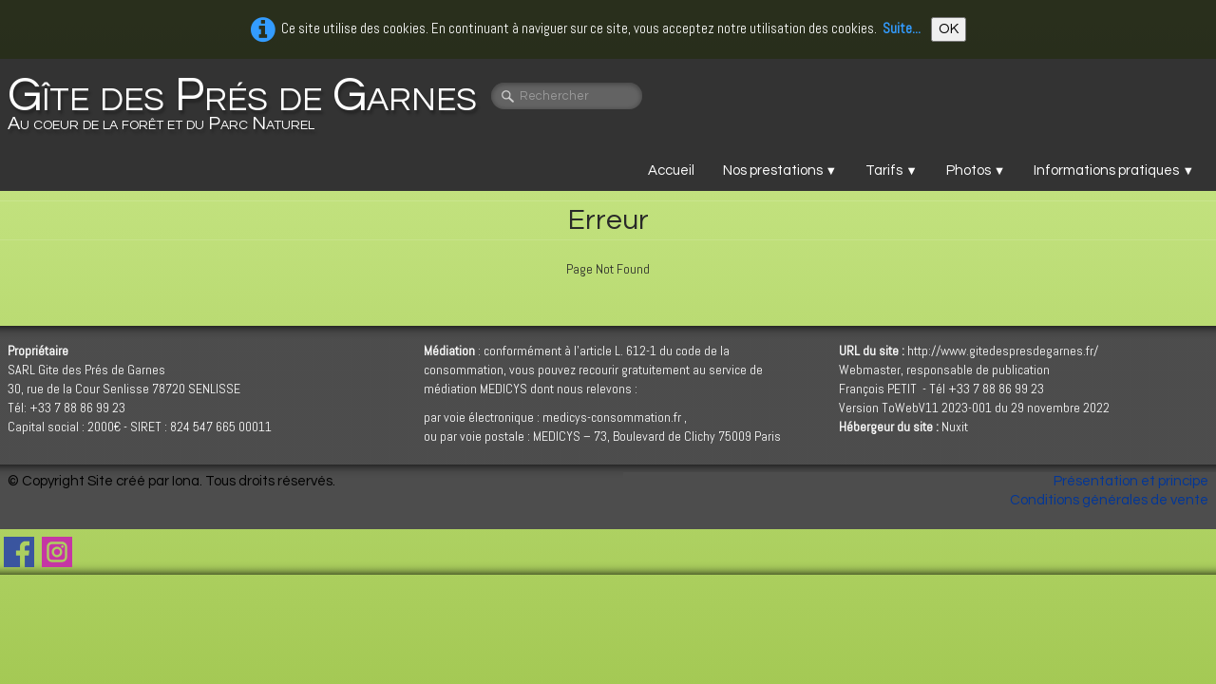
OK (949, 29)
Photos (976, 170)
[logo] (249, 105)
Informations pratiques (1114, 170)
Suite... (902, 28)
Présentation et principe (1131, 481)
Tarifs (891, 170)
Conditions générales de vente (1109, 500)
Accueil (671, 170)
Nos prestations (780, 170)
